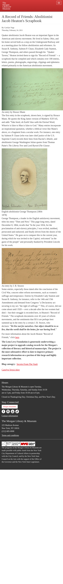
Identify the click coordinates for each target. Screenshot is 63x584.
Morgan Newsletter (9, 407)
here (17, 337)
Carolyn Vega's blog (11, 369)
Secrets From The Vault (27, 364)
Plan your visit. (13, 13)
